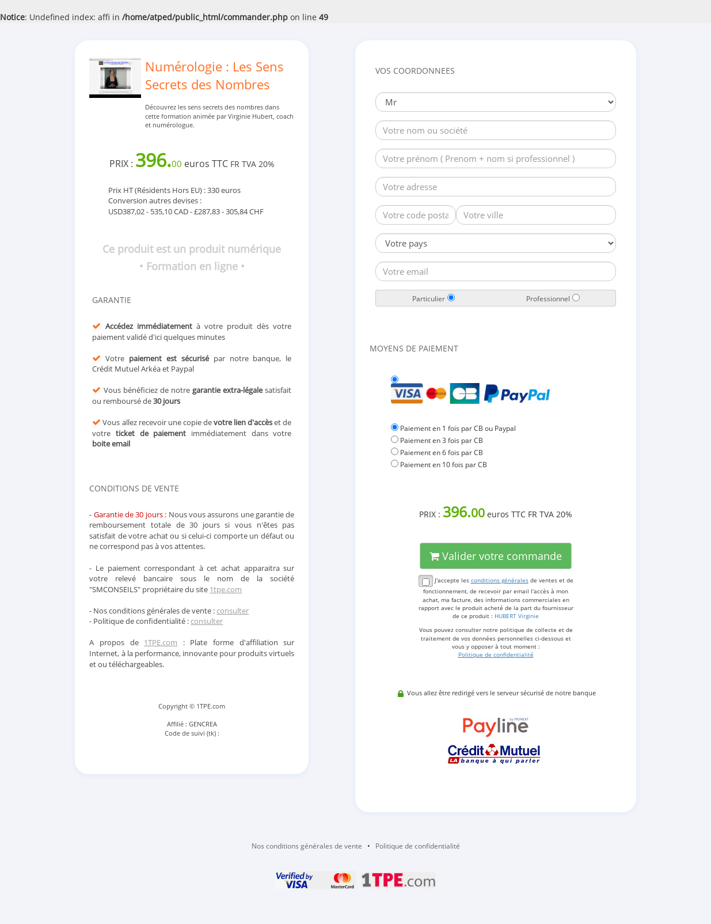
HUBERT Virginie (517, 616)
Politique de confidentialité (417, 846)
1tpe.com (226, 589)
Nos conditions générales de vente (307, 846)
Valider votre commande (495, 556)
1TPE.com (160, 642)
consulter (232, 610)
